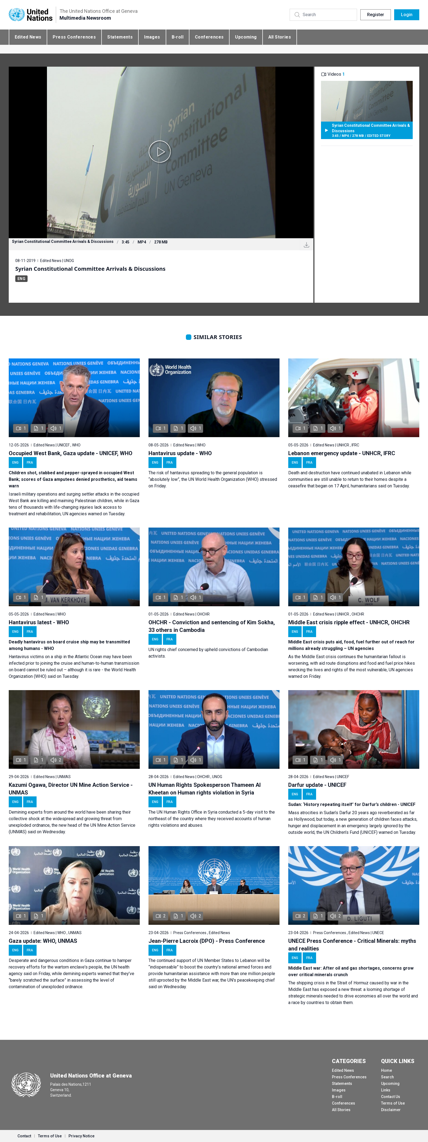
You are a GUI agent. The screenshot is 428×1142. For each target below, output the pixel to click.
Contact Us (390, 1096)
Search (387, 1077)
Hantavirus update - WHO (180, 453)
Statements (120, 37)
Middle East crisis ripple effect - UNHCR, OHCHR (349, 622)
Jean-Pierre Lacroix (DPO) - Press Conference (206, 941)
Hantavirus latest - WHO (39, 622)
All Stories (279, 37)
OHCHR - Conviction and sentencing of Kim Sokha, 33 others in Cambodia (211, 626)
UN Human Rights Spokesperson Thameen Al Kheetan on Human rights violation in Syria (204, 789)
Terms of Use (393, 1103)
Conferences (209, 37)
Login (406, 14)
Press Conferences (74, 37)
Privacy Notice (81, 1136)
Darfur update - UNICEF (317, 785)
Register (375, 14)
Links (385, 1090)
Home (386, 1070)
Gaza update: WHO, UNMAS (43, 941)
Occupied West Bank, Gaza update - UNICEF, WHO (70, 453)
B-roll (177, 37)
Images (152, 37)
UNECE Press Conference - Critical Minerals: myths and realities (352, 945)
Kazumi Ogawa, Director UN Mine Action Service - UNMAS (71, 789)
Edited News (28, 37)
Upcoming (246, 37)
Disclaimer (391, 1110)
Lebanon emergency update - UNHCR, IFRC (341, 453)
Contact (24, 1136)
